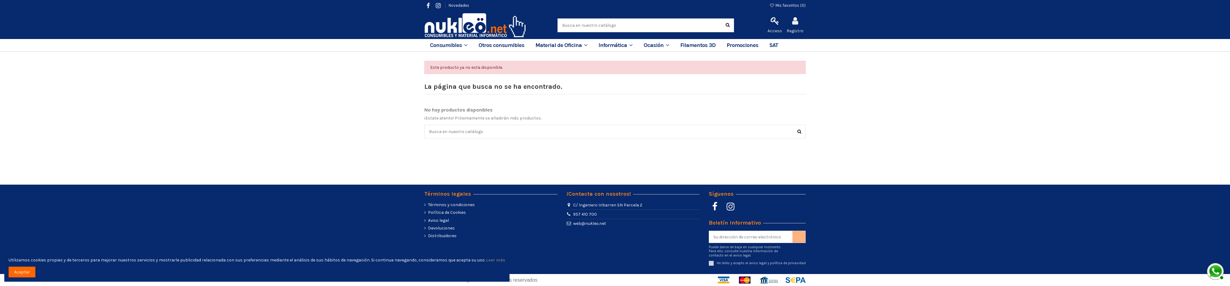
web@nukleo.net (589, 223)
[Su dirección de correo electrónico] (750, 237)
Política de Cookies (447, 212)
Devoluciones (441, 228)
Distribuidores (442, 235)
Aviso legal (438, 220)
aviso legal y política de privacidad (777, 263)
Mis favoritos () (787, 5)
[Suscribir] (798, 237)
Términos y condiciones (451, 204)
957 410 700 (585, 214)
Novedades (459, 5)
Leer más (495, 260)
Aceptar (22, 272)
